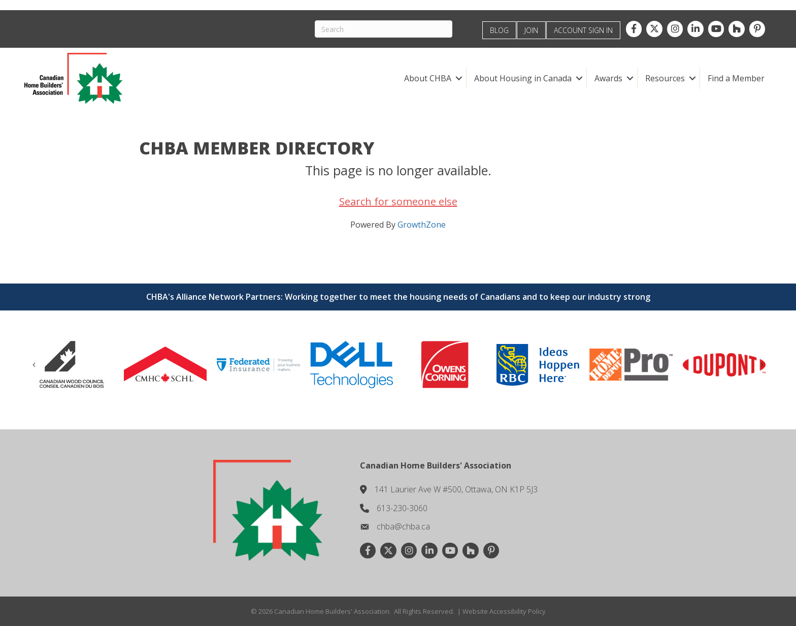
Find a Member (736, 78)
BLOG (499, 30)
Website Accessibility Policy (504, 611)
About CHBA (427, 78)
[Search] (383, 29)
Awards (608, 78)
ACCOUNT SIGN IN (583, 30)
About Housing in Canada (523, 78)
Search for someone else (398, 201)
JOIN (531, 30)
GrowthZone (421, 224)
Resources (665, 78)
